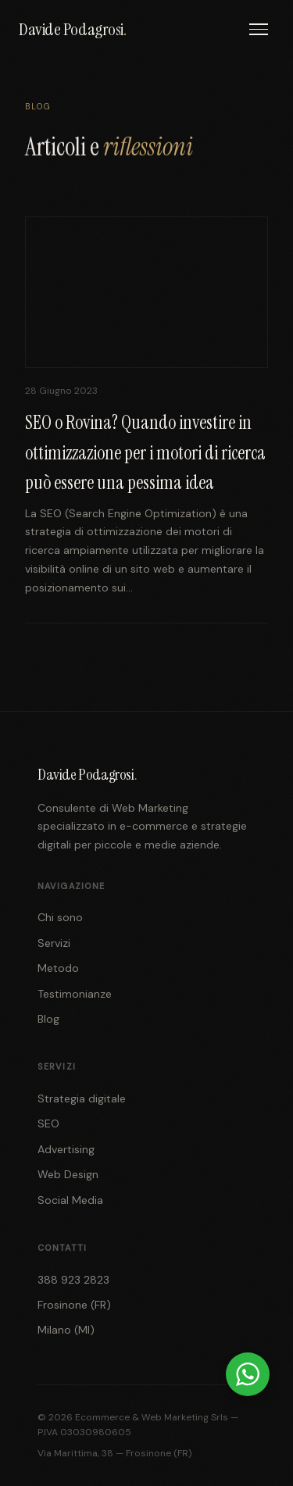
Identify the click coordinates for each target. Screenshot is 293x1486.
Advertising (66, 1149)
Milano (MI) (66, 1330)
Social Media (70, 1200)
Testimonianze (75, 994)
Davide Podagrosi (73, 29)
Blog (48, 1019)
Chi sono (60, 917)
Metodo (58, 968)
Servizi (54, 943)
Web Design (68, 1174)
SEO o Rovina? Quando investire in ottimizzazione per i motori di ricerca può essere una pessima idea (145, 452)
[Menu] (258, 29)
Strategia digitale (82, 1098)
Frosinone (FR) (74, 1305)
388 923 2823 (73, 1280)
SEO (48, 1123)
